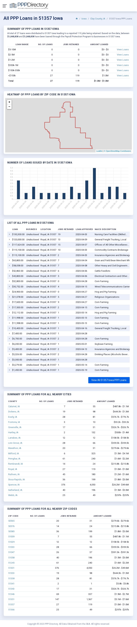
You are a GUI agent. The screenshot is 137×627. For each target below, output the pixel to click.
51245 (11, 562)
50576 (11, 526)
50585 (11, 531)
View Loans (123, 49)
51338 (11, 578)
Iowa (84, 18)
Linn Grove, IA (15, 443)
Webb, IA (12, 495)
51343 (11, 588)
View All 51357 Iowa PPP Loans (108, 380)
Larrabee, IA (14, 437)
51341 (11, 583)
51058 (11, 557)
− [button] (9, 107)
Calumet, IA (14, 406)
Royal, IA (12, 469)
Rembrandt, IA (15, 463)
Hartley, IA (13, 432)
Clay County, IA (97, 18)
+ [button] (9, 102)
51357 (11, 604)
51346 (11, 594)
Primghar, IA (14, 458)
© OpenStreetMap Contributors (117, 151)
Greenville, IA (14, 427)
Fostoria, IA (14, 422)
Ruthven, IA (14, 474)
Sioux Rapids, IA (16, 479)
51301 (11, 568)
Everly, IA (12, 417)
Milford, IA (13, 453)
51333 (11, 573)
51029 (11, 542)
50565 (11, 520)
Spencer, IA (14, 484)
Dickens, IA (13, 411)
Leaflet (99, 151)
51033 (11, 547)
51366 (11, 609)
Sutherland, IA (15, 490)
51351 (11, 599)
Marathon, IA (14, 448)
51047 (11, 552)
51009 (11, 536)
